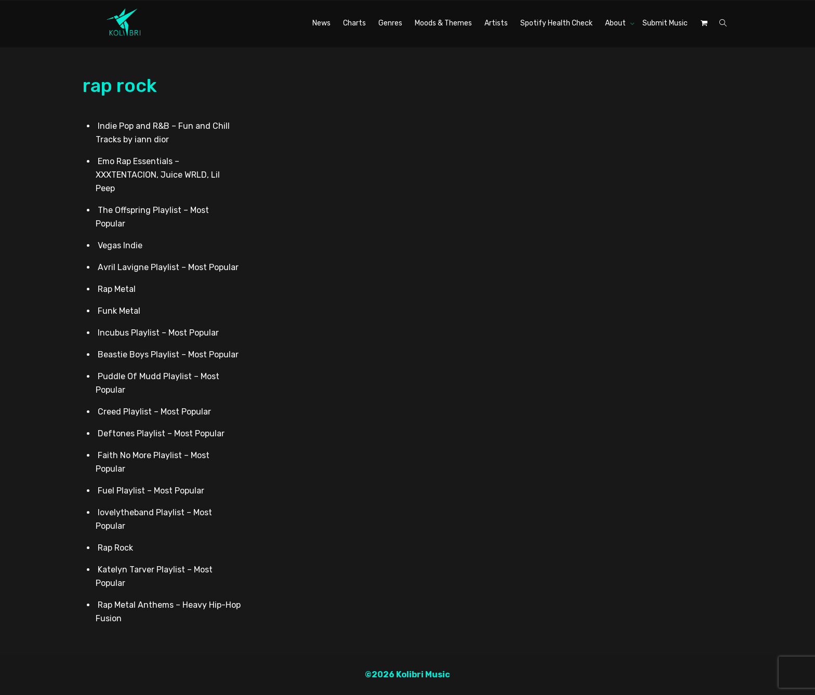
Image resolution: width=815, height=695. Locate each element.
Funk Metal (119, 311)
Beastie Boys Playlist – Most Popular (168, 354)
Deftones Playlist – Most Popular (161, 433)
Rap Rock (115, 548)
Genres (390, 23)
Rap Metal (117, 289)
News (321, 23)
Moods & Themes (443, 23)
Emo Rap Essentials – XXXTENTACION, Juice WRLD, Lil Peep (158, 174)
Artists (496, 23)
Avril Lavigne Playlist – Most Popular (168, 267)
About (616, 23)
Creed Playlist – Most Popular (154, 412)
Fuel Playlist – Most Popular (151, 491)
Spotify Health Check (556, 23)
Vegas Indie (120, 245)
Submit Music (665, 23)
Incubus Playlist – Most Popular (158, 333)
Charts (354, 23)
